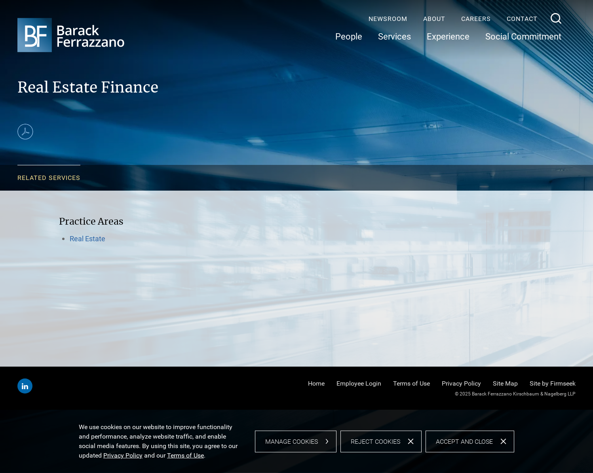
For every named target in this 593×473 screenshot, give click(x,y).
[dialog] (296, 441)
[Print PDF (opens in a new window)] (25, 132)
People (348, 37)
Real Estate (87, 239)
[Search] (556, 18)
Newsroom (388, 19)
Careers (476, 19)
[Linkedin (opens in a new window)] (24, 386)
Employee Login (358, 383)
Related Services (48, 178)
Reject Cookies (375, 441)
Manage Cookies (291, 441)
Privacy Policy (461, 383)
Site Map (505, 383)
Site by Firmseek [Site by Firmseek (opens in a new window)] (553, 383)
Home (316, 383)
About (434, 19)
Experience (448, 37)
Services (394, 37)
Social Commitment (523, 37)
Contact (522, 19)
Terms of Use (411, 383)
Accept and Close (464, 441)
